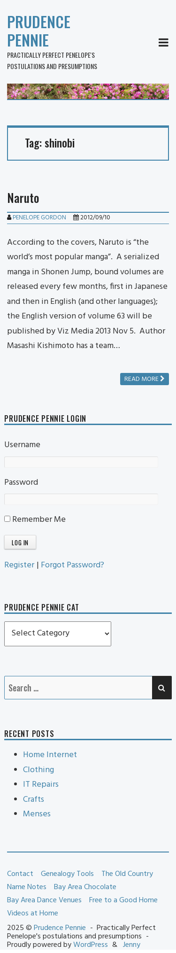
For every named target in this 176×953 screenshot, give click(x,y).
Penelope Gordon (39, 218)
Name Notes (26, 887)
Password (21, 482)
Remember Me (35, 520)
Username (22, 445)
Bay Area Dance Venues (44, 900)
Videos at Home (32, 913)
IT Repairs (41, 784)
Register (19, 565)
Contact (20, 874)
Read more (144, 379)
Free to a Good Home (123, 900)
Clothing (38, 770)
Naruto (23, 197)
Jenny (131, 945)
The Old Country (127, 874)
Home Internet (50, 755)
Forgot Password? (72, 565)
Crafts (33, 799)
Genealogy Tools (67, 874)
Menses (37, 814)
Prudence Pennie (38, 30)
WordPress (90, 945)
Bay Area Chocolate (85, 887)
